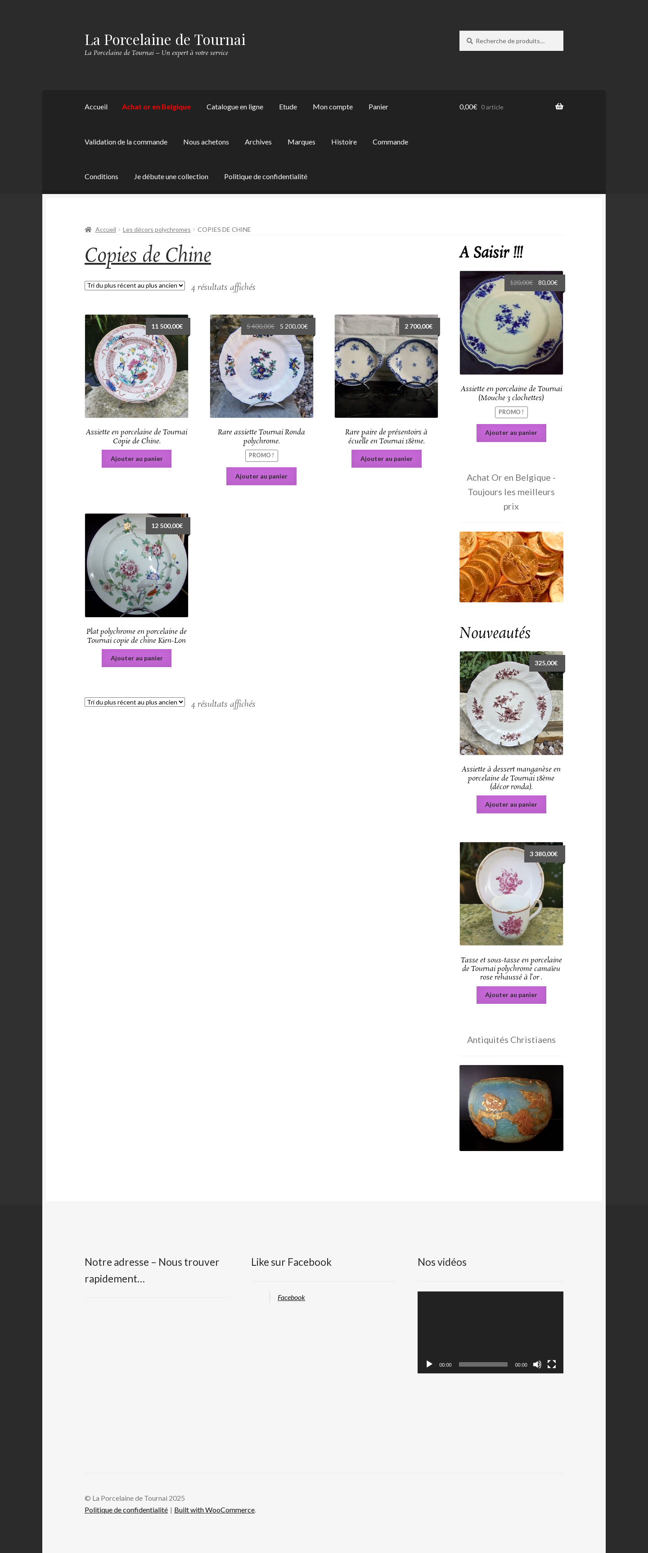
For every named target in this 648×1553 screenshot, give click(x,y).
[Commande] (135, 285)
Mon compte (333, 106)
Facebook (291, 1297)
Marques (301, 141)
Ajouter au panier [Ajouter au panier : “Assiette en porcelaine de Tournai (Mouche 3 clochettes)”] (511, 432)
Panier (378, 106)
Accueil (96, 106)
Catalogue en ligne (235, 106)
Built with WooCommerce (214, 1509)
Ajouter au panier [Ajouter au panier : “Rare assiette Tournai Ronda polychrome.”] (261, 476)
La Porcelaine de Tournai (165, 39)
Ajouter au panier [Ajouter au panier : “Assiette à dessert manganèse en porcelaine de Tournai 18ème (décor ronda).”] (511, 804)
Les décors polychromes (157, 229)
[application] (490, 1332)
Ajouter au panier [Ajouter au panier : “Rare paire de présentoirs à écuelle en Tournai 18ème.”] (386, 458)
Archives (258, 141)
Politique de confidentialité (265, 176)
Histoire (344, 141)
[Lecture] (429, 1364)
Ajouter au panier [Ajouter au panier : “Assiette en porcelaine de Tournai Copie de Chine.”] (137, 458)
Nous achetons (206, 141)
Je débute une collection (171, 176)
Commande (390, 141)
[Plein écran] (551, 1364)
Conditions (101, 176)
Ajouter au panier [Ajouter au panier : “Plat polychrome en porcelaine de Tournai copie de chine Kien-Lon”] (137, 658)
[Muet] (537, 1364)
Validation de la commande (126, 141)
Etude (288, 106)
